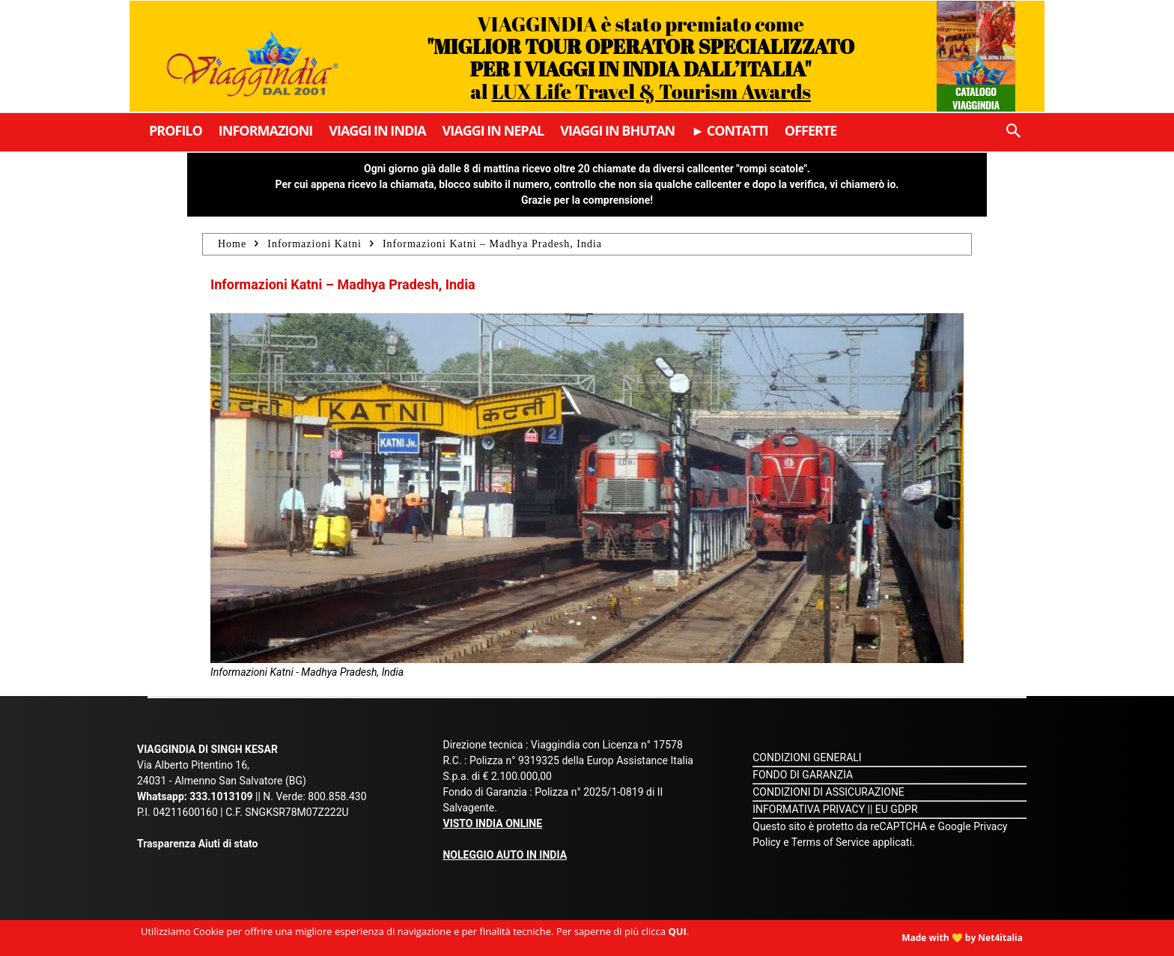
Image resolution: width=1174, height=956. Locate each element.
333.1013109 (220, 796)
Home (232, 243)
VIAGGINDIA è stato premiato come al (640, 57)
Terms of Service (830, 842)
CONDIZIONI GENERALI (806, 757)
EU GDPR (896, 809)
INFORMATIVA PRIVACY (808, 809)
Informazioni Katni (314, 243)
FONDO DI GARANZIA (802, 775)
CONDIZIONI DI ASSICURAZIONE (828, 792)
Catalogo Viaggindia (976, 97)
